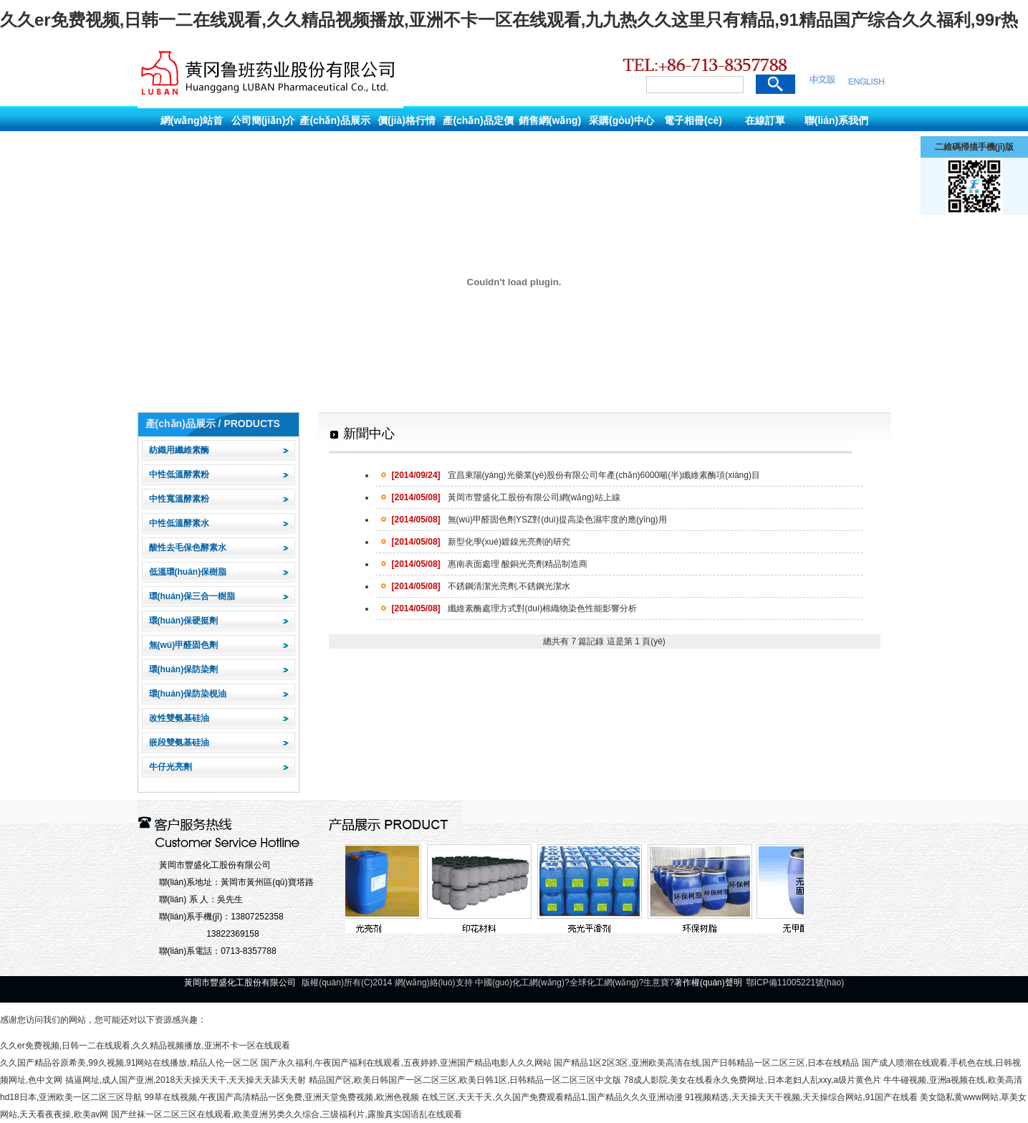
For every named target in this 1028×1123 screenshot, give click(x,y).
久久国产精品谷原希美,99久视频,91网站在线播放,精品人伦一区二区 (129, 1063)
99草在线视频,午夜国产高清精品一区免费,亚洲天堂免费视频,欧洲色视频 (281, 1097)
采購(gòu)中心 (621, 120)
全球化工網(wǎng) (604, 983)
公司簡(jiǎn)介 (263, 120)
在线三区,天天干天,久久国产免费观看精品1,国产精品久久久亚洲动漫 (552, 1097)
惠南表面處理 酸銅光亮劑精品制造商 (489, 564)
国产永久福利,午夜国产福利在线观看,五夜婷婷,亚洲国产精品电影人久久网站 (406, 1063)
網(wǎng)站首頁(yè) (191, 133)
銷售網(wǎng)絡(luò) (550, 133)
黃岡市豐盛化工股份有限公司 (215, 865)
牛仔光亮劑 (170, 767)
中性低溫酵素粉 (179, 474)
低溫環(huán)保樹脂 (188, 572)
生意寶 (656, 983)
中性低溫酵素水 (179, 523)
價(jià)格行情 (407, 120)
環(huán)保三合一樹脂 (192, 596)
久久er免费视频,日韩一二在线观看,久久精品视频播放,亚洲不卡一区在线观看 (145, 1046)
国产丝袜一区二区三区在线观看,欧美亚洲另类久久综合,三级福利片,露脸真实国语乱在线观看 (286, 1114)
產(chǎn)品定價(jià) (478, 133)
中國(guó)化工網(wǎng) (520, 983)
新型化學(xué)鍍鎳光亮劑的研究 (481, 542)
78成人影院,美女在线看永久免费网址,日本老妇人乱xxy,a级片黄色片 (752, 1080)
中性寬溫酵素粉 (179, 499)
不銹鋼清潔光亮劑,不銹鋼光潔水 (481, 586)
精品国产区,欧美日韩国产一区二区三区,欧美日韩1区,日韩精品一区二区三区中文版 (465, 1080)
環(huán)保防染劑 (183, 669)
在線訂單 (765, 120)
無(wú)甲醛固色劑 (183, 645)
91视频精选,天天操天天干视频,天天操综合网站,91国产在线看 (801, 1097)
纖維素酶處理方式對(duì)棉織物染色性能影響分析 (515, 608)
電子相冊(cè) (693, 120)
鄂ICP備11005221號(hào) (795, 983)
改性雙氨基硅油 (179, 718)
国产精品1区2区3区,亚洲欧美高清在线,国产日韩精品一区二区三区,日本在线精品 (706, 1063)
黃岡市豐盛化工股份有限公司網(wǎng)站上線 (506, 497)
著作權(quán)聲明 (708, 983)
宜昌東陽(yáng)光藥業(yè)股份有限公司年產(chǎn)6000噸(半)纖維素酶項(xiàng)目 (576, 475)
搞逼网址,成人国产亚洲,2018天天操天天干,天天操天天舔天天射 (186, 1080)
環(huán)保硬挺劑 (183, 621)
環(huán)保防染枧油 (188, 694)
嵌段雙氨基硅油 (179, 742)
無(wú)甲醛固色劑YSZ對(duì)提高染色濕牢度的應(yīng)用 (529, 520)
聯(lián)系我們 (836, 120)
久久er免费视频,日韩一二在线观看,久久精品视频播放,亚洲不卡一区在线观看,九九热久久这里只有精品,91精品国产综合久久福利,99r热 (509, 19)
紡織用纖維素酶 (179, 450)
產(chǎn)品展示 (334, 120)
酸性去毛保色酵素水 (187, 548)
